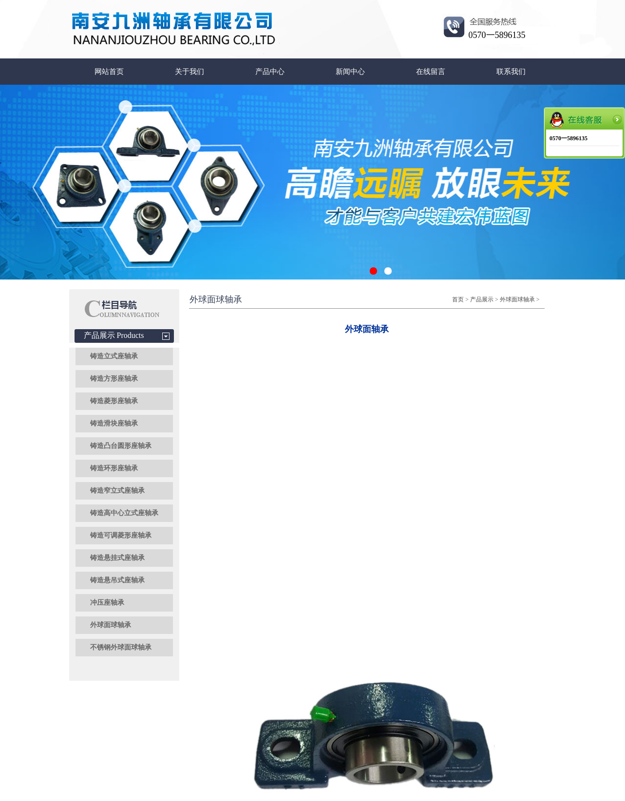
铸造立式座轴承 (114, 356)
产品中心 (269, 71)
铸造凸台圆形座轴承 (121, 445)
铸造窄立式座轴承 (117, 490)
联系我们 (511, 71)
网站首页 (109, 71)
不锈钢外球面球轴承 (121, 647)
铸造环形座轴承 (114, 468)
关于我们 (189, 71)
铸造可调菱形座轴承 (121, 535)
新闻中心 (350, 71)
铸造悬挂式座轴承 (117, 557)
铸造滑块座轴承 (114, 423)
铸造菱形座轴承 (114, 401)
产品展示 (481, 299)
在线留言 (430, 71)
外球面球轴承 (110, 625)
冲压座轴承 (107, 602)
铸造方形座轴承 (114, 378)
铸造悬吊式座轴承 (117, 580)
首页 (458, 299)
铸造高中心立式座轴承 (124, 513)
